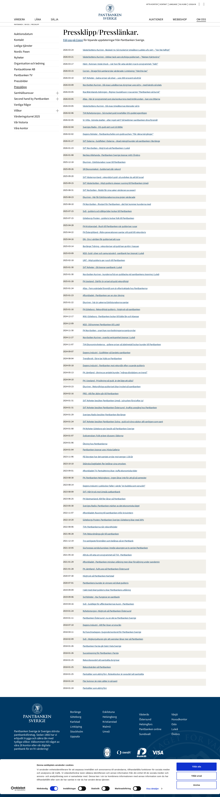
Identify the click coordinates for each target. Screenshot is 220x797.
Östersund (145, 719)
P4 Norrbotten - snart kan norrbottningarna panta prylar (109, 330)
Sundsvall (145, 734)
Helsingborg (110, 717)
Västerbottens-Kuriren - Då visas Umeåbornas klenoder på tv (111, 106)
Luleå (174, 729)
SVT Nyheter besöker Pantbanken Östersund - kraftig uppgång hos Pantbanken (120, 407)
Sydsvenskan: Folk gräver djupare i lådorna (103, 435)
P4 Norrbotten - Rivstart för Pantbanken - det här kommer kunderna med (117, 204)
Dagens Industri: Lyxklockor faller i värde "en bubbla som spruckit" (114, 485)
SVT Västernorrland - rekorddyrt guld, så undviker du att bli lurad (113, 177)
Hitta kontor (152, 4)
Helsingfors (145, 724)
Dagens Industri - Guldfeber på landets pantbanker (106, 352)
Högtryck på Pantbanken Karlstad (98, 575)
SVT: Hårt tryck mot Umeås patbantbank (101, 491)
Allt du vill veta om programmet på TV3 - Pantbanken (107, 554)
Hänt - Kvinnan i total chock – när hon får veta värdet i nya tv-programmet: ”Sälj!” (120, 64)
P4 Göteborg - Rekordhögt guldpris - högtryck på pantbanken (111, 309)
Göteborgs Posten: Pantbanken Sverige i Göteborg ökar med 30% (113, 519)
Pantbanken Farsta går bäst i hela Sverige (102, 646)
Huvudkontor (179, 719)
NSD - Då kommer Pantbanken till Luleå (101, 324)
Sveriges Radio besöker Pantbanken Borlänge (104, 414)
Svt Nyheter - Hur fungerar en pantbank (101, 597)
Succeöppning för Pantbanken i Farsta (101, 653)
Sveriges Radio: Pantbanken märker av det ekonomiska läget (111, 505)
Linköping (76, 727)
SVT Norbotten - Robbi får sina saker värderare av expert (109, 190)
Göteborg (75, 717)
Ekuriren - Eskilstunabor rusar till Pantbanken (104, 162)
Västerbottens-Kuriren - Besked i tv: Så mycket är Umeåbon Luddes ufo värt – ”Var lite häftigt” (126, 49)
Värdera (19, 19)
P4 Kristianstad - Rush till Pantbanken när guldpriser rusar (110, 226)
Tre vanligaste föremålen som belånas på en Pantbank (108, 540)
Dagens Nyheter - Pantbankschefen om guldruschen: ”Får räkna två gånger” (118, 134)
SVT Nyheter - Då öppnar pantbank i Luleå (102, 267)
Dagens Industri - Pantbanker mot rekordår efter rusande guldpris (114, 365)
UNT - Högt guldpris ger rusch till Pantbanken (104, 260)
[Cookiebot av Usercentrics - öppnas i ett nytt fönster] (18, 791)
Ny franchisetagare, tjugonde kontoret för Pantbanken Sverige (112, 632)
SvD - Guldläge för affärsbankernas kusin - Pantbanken (108, 604)
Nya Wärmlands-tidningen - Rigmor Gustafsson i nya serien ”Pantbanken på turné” (121, 92)
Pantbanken (18, 24)
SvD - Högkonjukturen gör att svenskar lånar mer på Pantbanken (113, 639)
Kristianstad (110, 722)
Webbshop (180, 19)
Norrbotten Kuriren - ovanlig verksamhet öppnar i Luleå (109, 337)
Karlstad (75, 722)
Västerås (144, 714)
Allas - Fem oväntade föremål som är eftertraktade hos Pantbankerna (115, 288)
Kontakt (163, 4)
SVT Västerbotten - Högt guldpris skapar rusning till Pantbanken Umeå (115, 183)
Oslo (174, 724)
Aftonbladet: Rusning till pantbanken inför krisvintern (108, 512)
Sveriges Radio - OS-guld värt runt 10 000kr (103, 127)
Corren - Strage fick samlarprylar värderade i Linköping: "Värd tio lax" (115, 71)
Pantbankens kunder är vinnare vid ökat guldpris (106, 582)
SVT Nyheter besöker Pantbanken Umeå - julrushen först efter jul (113, 400)
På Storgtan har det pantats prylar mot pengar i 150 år (108, 456)
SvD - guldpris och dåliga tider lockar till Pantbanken (107, 211)
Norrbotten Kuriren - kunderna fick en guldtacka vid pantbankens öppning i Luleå (121, 274)
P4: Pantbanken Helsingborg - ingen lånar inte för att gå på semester (114, 477)
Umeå (106, 731)
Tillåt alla (196, 769)
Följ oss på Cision (73, 40)
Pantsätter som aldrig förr (95, 688)
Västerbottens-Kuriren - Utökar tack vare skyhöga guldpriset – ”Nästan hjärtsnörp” (121, 56)
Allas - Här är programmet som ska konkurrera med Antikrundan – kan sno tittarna (121, 99)
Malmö (107, 727)
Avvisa (196, 788)
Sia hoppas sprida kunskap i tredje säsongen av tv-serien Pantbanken (115, 547)
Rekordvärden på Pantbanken (97, 667)
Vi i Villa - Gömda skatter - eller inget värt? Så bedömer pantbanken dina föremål (120, 120)
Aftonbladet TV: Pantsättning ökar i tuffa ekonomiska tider (110, 470)
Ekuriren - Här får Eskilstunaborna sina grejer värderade (109, 197)
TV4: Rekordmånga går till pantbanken (101, 533)
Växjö (174, 714)
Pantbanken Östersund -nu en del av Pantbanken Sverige (109, 618)
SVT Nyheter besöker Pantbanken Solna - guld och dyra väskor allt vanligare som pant (123, 421)
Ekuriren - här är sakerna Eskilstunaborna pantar (106, 302)
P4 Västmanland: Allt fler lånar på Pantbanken (104, 498)
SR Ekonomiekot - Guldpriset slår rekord (102, 169)
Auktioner (156, 19)
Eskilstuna (109, 712)
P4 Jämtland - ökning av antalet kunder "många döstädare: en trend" (115, 372)
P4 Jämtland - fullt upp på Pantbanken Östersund (106, 568)
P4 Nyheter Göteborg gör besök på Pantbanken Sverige (108, 428)
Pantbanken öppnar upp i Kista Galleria (101, 449)
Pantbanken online (150, 729)
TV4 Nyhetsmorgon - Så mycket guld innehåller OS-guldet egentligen (115, 113)
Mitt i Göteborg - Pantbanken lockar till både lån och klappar (111, 316)
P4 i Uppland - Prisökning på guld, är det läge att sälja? (108, 380)
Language (173, 4)
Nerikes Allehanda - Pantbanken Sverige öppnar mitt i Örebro (111, 155)
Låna (38, 19)
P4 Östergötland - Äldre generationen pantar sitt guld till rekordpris (114, 232)
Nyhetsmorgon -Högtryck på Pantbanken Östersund (107, 611)
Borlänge (75, 712)
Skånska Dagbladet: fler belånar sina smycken (104, 463)
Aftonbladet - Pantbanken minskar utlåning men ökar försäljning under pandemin (121, 561)
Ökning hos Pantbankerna (95, 443)
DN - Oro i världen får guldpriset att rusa (101, 239)
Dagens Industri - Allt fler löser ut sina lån (102, 625)
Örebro (175, 734)
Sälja (54, 19)
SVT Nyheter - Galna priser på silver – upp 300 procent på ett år (112, 78)
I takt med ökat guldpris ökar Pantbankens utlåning (107, 590)
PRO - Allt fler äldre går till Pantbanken (101, 393)
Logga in (192, 4)
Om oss (201, 19)
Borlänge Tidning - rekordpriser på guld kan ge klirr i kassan (111, 246)
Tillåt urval (196, 779)
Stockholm (76, 731)
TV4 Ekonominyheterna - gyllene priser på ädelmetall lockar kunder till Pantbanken (122, 344)
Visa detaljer (152, 791)
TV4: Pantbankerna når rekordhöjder (100, 526)
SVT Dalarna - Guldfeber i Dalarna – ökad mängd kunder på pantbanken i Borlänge (121, 141)
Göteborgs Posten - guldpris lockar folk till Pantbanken (108, 218)
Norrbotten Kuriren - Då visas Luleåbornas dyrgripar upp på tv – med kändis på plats (122, 85)
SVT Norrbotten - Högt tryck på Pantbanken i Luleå (106, 148)
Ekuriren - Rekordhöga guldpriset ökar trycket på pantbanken (112, 386)
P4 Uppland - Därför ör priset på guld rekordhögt (106, 281)
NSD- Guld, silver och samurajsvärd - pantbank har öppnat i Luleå (113, 253)
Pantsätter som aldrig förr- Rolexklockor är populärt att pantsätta (113, 674)
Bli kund (183, 4)
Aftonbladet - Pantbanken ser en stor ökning (103, 295)
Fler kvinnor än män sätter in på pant (100, 681)
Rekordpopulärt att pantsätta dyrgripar (101, 660)
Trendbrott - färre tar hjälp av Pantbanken (102, 358)
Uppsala (75, 736)
